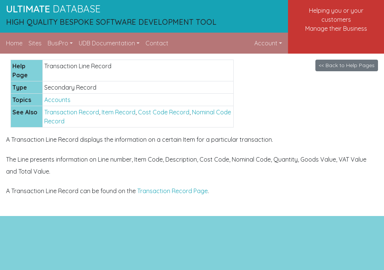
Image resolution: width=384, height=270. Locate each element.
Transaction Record (71, 112)
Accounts (57, 100)
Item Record (118, 112)
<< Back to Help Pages (347, 65)
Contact (157, 43)
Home (14, 43)
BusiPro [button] (58, 43)
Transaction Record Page (172, 191)
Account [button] (266, 43)
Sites (35, 43)
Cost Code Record (163, 112)
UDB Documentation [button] (107, 43)
